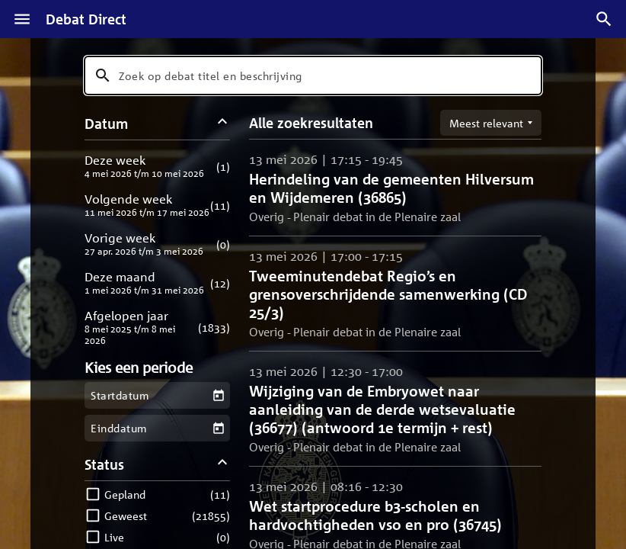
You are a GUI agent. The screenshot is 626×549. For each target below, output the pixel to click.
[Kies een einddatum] (218, 428)
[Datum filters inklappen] (222, 123)
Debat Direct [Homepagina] (86, 19)
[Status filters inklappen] (222, 464)
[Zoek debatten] (603, 19)
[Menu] (22, 19)
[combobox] (313, 75)
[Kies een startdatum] (218, 395)
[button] (157, 165)
